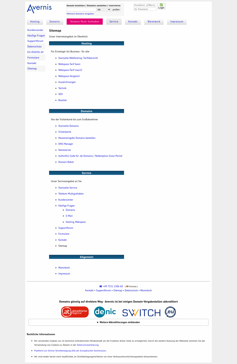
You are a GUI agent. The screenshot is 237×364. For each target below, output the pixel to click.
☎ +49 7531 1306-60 (111, 286)
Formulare (33, 57)
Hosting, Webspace (76, 222)
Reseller (62, 100)
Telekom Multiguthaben (71, 193)
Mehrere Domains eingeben (80, 13)
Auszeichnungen (67, 82)
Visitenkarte (64, 131)
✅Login (161, 6)
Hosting (34, 21)
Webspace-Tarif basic (69, 64)
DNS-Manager (65, 143)
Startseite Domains (68, 126)
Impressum (176, 21)
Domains (55, 21)
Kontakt (133, 21)
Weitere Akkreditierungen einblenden (120, 322)
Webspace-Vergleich (69, 76)
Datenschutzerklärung (88, 344)
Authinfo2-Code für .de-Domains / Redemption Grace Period (90, 155)
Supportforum (35, 41)
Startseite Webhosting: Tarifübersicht (78, 58)
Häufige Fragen (36, 35)
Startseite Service (67, 187)
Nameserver (64, 150)
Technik (62, 88)
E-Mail (69, 215)
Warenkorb (154, 21)
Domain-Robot (66, 162)
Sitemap (32, 68)
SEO (60, 94)
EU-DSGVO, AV (35, 52)
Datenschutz (34, 46)
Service (114, 21)
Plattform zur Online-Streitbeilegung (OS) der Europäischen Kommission (70, 350)
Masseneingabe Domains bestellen (76, 138)
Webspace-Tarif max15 (70, 70)
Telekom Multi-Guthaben (84, 21)
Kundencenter (35, 30)
